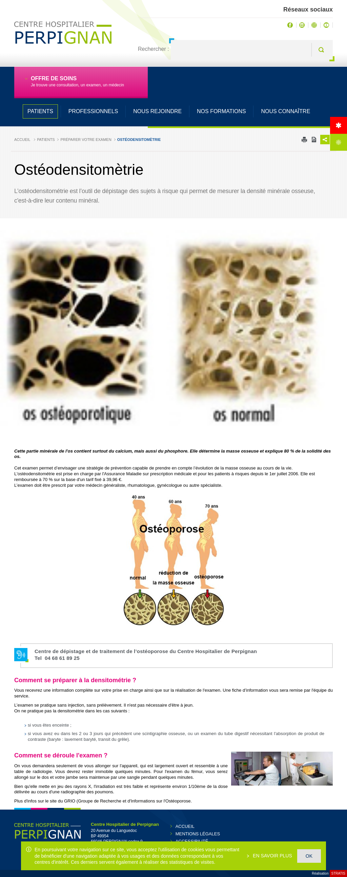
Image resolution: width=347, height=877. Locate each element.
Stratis (338, 873)
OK (309, 856)
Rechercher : (153, 49)
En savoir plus (271, 855)
